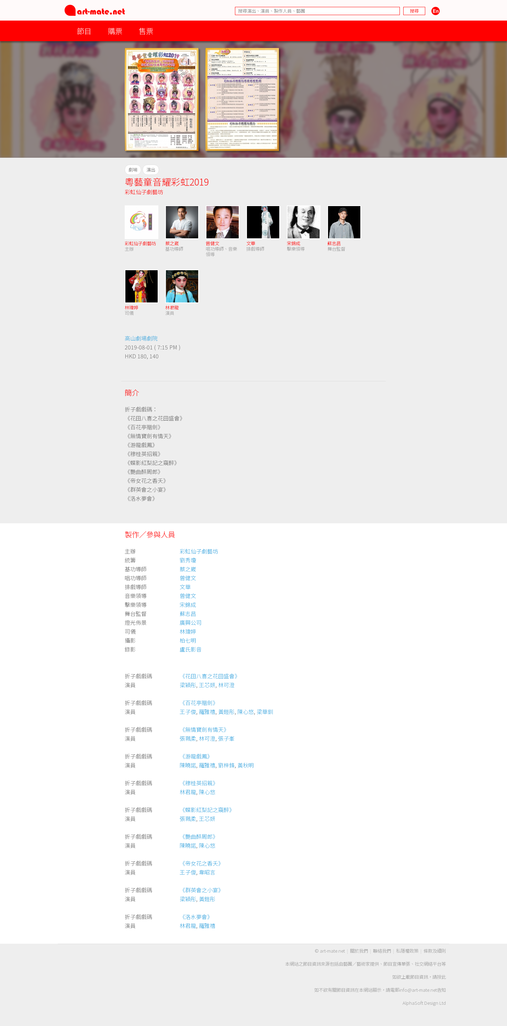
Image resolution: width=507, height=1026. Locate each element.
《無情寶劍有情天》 (204, 729)
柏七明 (188, 640)
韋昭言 (207, 872)
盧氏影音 (191, 649)
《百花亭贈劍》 (199, 703)
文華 (250, 243)
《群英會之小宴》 (202, 890)
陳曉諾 (188, 765)
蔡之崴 (172, 243)
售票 (146, 30)
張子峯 (226, 738)
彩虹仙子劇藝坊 (144, 192)
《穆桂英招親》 (199, 783)
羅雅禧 (207, 711)
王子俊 (188, 711)
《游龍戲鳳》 (196, 756)
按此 (441, 977)
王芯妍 (207, 685)
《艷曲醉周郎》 (199, 836)
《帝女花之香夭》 (202, 863)
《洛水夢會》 (196, 916)
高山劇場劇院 (141, 338)
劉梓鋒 (226, 765)
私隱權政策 (407, 950)
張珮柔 (188, 738)
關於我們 (359, 950)
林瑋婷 (131, 307)
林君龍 (172, 307)
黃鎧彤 (226, 711)
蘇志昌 (334, 243)
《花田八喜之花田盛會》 (210, 676)
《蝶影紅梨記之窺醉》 (207, 810)
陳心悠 (245, 711)
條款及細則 (435, 950)
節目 (84, 30)
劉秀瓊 (188, 560)
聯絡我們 (382, 950)
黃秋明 (245, 765)
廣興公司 (191, 622)
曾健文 (212, 243)
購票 (115, 30)
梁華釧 (265, 711)
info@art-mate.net (418, 990)
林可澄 (226, 685)
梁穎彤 (188, 685)
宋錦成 (293, 243)
